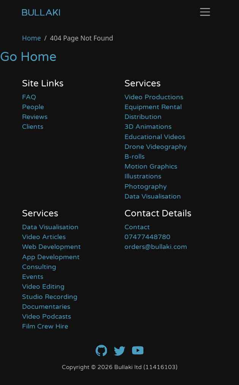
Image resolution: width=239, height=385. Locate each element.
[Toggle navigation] (205, 11)
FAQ (29, 97)
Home (31, 37)
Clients (32, 127)
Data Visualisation (152, 196)
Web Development (51, 247)
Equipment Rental (153, 107)
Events (32, 277)
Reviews (34, 117)
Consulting (39, 267)
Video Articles (44, 237)
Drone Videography (155, 147)
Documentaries (46, 307)
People (33, 107)
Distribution (143, 117)
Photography (145, 187)
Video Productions (153, 97)
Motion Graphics (150, 167)
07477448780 (147, 237)
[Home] (41, 12)
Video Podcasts (46, 317)
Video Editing (43, 287)
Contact (137, 227)
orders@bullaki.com (155, 247)
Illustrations (142, 176)
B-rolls (134, 157)
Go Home (28, 57)
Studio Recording (49, 297)
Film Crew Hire (45, 326)
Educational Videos (154, 137)
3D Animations (147, 127)
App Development (51, 257)
